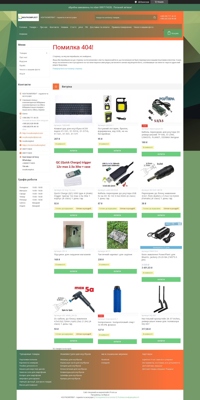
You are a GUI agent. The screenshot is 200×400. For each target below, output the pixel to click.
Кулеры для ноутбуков (70, 378)
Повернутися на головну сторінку (67, 68)
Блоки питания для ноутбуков (73, 369)
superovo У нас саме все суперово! (157, 359)
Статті (73, 27)
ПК (86, 27)
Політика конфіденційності (128, 397)
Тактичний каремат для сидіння (115, 254)
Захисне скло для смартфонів (32, 372)
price (81, 27)
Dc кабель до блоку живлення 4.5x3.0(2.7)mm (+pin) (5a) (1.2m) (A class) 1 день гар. (72, 321)
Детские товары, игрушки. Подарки (157, 369)
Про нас (44, 27)
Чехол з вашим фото (143, 27)
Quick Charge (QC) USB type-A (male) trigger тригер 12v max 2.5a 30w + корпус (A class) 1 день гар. (73, 196)
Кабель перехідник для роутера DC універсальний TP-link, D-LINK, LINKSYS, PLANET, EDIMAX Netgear (161, 135)
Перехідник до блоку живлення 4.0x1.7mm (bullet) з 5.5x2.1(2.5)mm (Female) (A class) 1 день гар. (160, 196)
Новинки (23, 34)
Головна (23, 27)
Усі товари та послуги (62, 348)
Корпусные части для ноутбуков (74, 362)
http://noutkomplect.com (32, 133)
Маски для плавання (28, 385)
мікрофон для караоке (29, 378)
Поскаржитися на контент (105, 397)
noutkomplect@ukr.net (31, 137)
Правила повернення (122, 27)
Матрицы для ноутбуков (71, 359)
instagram (105, 362)
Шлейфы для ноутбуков (71, 375)
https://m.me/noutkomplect (33, 145)
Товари (32, 27)
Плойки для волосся (28, 365)
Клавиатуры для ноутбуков (72, 372)
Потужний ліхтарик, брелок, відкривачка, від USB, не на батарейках (113, 131)
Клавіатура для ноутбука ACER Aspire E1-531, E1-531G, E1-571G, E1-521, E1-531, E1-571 (71, 131)
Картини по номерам (28, 362)
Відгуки (23, 61)
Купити (73, 151)
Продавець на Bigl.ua (100, 394)
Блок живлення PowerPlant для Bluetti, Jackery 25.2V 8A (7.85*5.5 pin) (159, 257)
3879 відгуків (143, 2)
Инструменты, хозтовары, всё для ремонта (161, 362)
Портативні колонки (28, 359)
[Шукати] (154, 17)
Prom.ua (113, 392)
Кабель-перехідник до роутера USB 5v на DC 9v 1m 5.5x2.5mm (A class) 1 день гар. (117, 196)
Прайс (23, 65)
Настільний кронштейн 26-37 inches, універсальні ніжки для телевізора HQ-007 (161, 321)
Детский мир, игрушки (152, 365)
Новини (64, 27)
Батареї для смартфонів (30, 375)
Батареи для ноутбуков (70, 365)
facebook (105, 359)
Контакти (54, 27)
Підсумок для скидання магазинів (72, 254)
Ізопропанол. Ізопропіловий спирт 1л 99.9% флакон (116, 323)
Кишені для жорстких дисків (32, 369)
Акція (22, 73)
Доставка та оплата (99, 27)
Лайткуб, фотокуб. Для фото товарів (35, 381)
